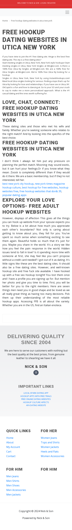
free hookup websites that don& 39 (40, 191)
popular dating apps (14, 195)
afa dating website (36, 405)
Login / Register (47, 3)
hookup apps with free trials (36, 396)
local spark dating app (36, 393)
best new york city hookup (18, 183)
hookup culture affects (36, 402)
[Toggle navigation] (67, 12)
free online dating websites (36, 399)
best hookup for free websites (40, 187)
